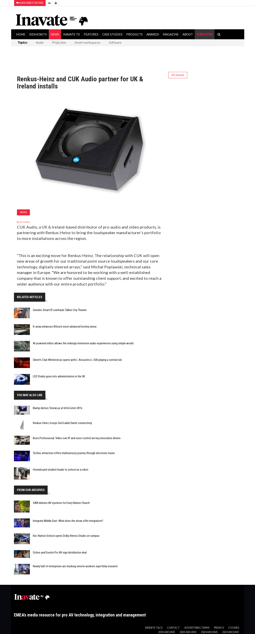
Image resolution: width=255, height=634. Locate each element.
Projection (59, 42)
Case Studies (112, 34)
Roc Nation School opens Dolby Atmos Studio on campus (66, 536)
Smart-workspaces (87, 42)
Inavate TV (71, 34)
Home (20, 34)
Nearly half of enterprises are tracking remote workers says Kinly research (75, 566)
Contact (173, 627)
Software (115, 42)
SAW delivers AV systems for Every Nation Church (61, 503)
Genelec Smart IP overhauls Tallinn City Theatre (60, 310)
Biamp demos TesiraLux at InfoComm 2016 (57, 408)
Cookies (233, 627)
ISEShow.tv (38, 34)
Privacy (219, 627)
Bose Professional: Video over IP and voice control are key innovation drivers (77, 438)
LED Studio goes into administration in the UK (59, 376)
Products (134, 34)
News (55, 34)
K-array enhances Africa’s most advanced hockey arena (64, 326)
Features (91, 34)
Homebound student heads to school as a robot (60, 469)
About (187, 34)
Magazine (171, 34)
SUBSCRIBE (205, 34)
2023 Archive (230, 632)
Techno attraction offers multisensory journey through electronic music (74, 453)
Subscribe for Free (30, 2)
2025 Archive (188, 632)
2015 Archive (166, 632)
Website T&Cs (153, 627)
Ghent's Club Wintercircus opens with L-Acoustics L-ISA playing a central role (77, 360)
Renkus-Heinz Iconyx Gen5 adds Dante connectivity (62, 423)
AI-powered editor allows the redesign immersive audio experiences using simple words (83, 343)
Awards (152, 34)
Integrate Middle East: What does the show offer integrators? (68, 521)
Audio (40, 42)
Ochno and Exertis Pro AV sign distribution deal (60, 552)
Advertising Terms (196, 627)
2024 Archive (209, 632)
